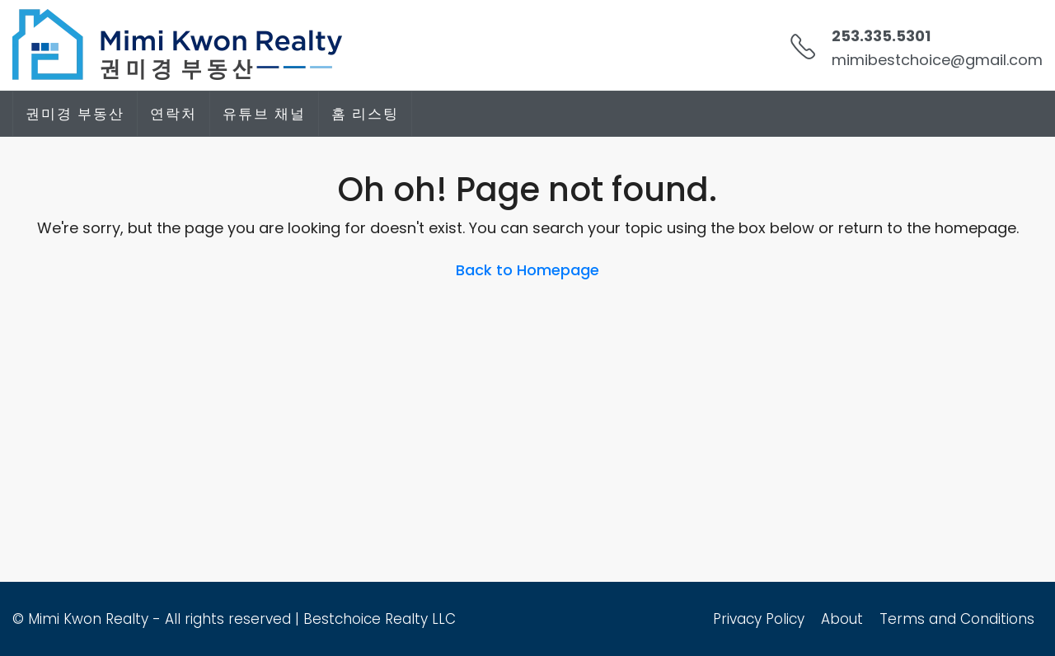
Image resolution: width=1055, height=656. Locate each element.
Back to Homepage (527, 270)
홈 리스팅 (365, 114)
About (842, 619)
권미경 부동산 (75, 114)
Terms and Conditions (956, 619)
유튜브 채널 (264, 114)
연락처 (173, 114)
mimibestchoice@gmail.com (937, 59)
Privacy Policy (758, 619)
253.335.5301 (881, 36)
